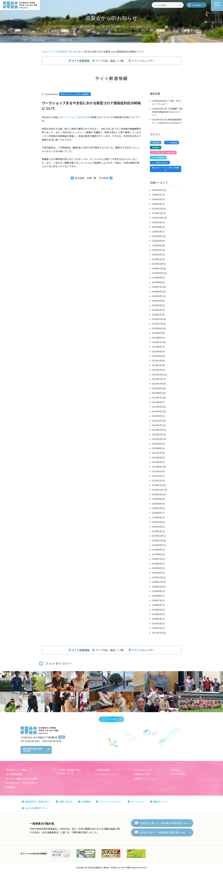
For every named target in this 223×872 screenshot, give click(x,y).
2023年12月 (157, 319)
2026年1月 (157, 203)
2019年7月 (157, 558)
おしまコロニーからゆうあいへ (22, 782)
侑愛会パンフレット (145, 778)
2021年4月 (157, 466)
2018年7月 (157, 600)
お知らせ (175, 770)
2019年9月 (157, 549)
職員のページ (160, 801)
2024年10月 (157, 273)
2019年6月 (157, 563)
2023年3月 (157, 360)
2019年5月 (157, 568)
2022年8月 (157, 392)
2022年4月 (157, 411)
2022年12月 (157, 374)
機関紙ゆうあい (143, 774)
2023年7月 (157, 342)
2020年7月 (157, 508)
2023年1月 (157, 369)
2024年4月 (157, 300)
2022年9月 (157, 388)
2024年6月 (157, 291)
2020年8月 (157, 503)
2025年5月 (157, 240)
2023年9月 (157, 333)
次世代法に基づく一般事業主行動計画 (164, 823)
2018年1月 (157, 628)
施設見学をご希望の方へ (37, 801)
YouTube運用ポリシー (36, 808)
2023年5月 (157, 351)
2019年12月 (157, 535)
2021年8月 (157, 448)
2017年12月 (157, 632)
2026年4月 (157, 190)
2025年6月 (157, 236)
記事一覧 (91, 178)
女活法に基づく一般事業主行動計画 (162, 832)
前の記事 (79, 178)
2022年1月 (157, 425)
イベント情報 (178, 774)
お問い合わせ (66, 801)
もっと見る (111, 719)
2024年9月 (157, 277)
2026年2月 (157, 199)
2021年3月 (157, 471)
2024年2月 (157, 309)
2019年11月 (157, 540)
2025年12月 (157, 208)
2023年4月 (157, 356)
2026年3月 (157, 194)
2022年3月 (157, 416)
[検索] (180, 5)
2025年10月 (157, 217)
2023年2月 (157, 365)
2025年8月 (157, 226)
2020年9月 (157, 498)
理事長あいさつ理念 (16, 770)
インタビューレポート (107, 774)
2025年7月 (157, 231)
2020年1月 (157, 531)
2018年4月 (157, 614)
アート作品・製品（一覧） (110, 60)
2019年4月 (157, 572)
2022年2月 (157, 420)
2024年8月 (157, 282)
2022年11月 (157, 379)
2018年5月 (157, 609)
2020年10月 (157, 494)
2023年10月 (157, 328)
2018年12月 (157, 577)
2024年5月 (157, 296)
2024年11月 (157, 268)
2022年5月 (157, 406)
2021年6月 (157, 457)
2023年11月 (157, 323)
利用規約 (85, 801)
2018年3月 (157, 618)
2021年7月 (157, 452)
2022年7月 (157, 397)
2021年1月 (157, 480)
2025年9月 (157, 222)
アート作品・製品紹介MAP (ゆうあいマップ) (67, 771)
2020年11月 (157, 489)
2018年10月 (157, 586)
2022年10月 (157, 383)
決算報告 (10, 787)
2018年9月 (157, 591)
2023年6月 (157, 346)
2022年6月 (157, 402)
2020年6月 (157, 512)
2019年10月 (157, 545)
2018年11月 (157, 581)
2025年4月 (157, 245)
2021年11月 (157, 434)
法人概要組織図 (14, 774)
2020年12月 (157, 485)
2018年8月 (157, 595)
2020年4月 (157, 522)
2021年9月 (157, 443)
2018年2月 (157, 623)
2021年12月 (157, 429)
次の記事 (103, 178)
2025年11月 (157, 213)
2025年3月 (157, 250)
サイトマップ (137, 801)
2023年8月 (157, 337)
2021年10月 (157, 439)
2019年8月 (157, 554)
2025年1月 (157, 259)
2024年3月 (157, 305)
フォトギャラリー (144, 770)
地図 (62, 737)
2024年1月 (157, 314)
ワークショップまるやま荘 (76, 117)
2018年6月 (157, 605)
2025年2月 (157, 254)
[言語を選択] (196, 5)
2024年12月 (157, 263)
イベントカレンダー (142, 60)
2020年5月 (157, 517)
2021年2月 (157, 475)
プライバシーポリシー (110, 801)
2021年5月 (157, 462)
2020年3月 (157, 526)
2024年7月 (157, 286)
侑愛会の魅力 (103, 770)
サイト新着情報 (80, 60)
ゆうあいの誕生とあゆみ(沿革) (21, 778)
